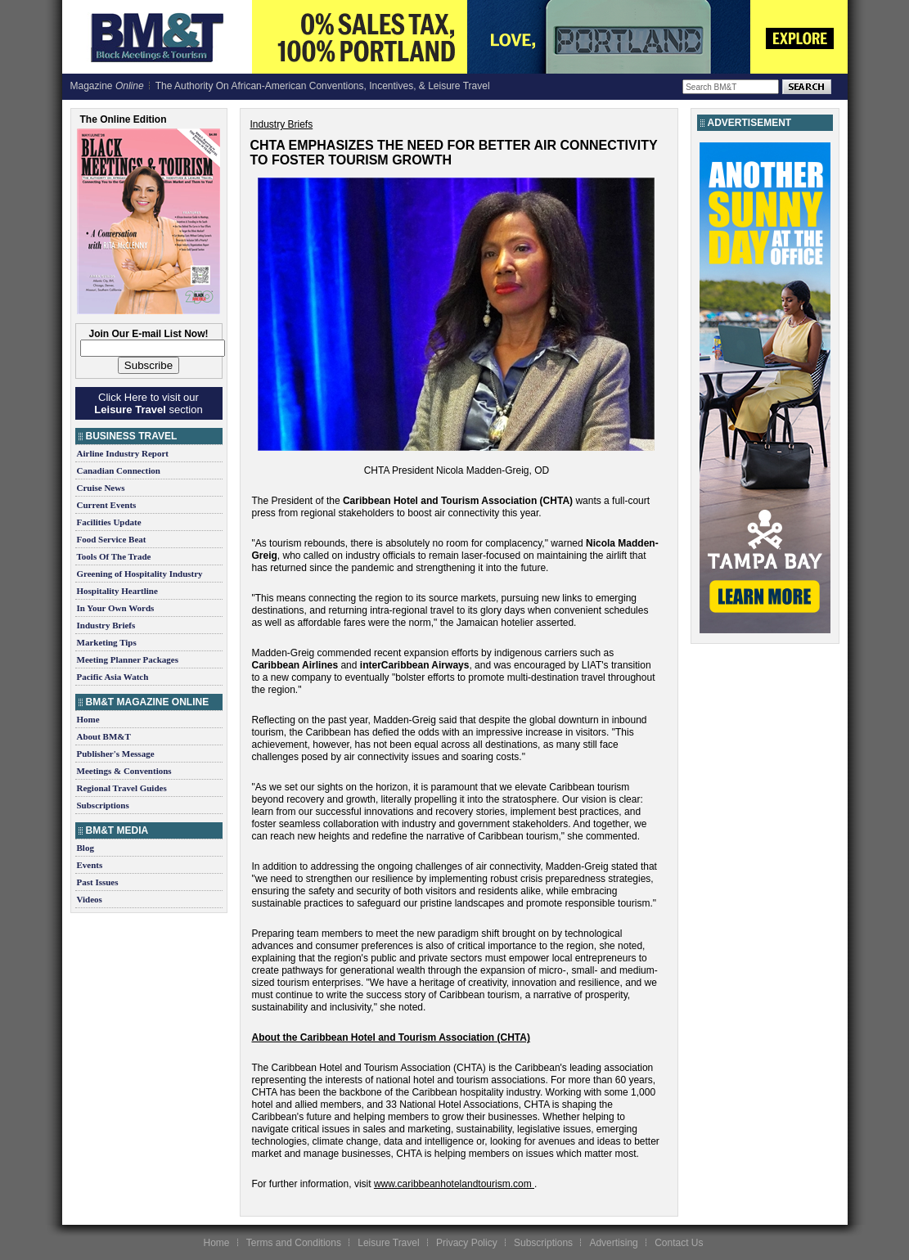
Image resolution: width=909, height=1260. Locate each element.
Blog (85, 848)
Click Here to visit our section (148, 403)
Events (90, 865)
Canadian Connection (118, 470)
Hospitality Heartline (117, 591)
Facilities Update (109, 522)
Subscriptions (103, 805)
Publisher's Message (116, 753)
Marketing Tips (107, 642)
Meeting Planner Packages (127, 659)
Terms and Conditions (293, 1243)
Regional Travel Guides (122, 788)
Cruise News (101, 488)
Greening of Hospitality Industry (140, 573)
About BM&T (104, 736)
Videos (89, 899)
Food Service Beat (111, 539)
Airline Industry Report (123, 453)
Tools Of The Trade (114, 556)
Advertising (613, 1243)
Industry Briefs (106, 625)
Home (88, 719)
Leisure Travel (388, 1243)
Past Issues (98, 882)
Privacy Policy (466, 1243)
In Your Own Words (116, 608)
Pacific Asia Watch (113, 677)
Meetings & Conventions (124, 771)
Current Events (107, 505)
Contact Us (679, 1243)
